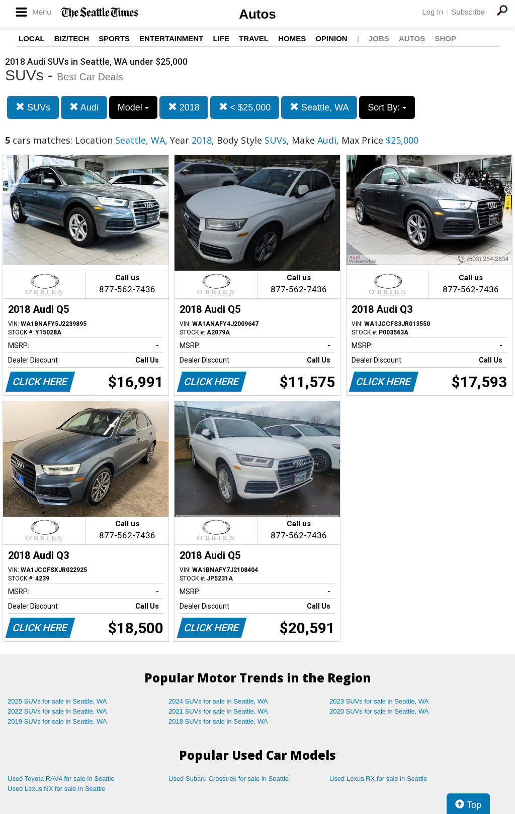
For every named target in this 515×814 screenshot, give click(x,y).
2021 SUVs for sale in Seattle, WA (218, 711)
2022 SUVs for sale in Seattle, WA (57, 711)
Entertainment (171, 38)
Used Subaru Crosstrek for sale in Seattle (228, 778)
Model (133, 107)
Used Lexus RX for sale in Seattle (378, 778)
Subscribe (468, 12)
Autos (257, 14)
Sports (114, 38)
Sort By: (387, 107)
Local (32, 38)
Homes (292, 38)
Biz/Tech (71, 38)
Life (221, 38)
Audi (84, 107)
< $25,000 (245, 107)
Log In (432, 12)
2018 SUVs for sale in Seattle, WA (218, 721)
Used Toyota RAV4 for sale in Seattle (61, 778)
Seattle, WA (319, 107)
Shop (445, 38)
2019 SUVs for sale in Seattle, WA (57, 721)
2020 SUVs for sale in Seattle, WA (379, 711)
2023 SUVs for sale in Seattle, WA (379, 701)
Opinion (331, 38)
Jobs (379, 38)
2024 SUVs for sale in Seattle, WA (218, 701)
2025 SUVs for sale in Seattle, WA (57, 701)
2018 (184, 107)
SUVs (33, 107)
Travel (254, 38)
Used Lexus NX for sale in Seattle (56, 788)
